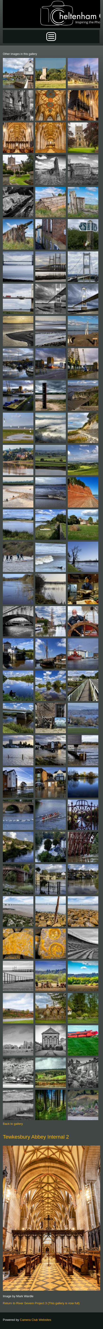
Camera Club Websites (35, 1320)
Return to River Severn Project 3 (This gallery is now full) (41, 1303)
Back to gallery (13, 1123)
